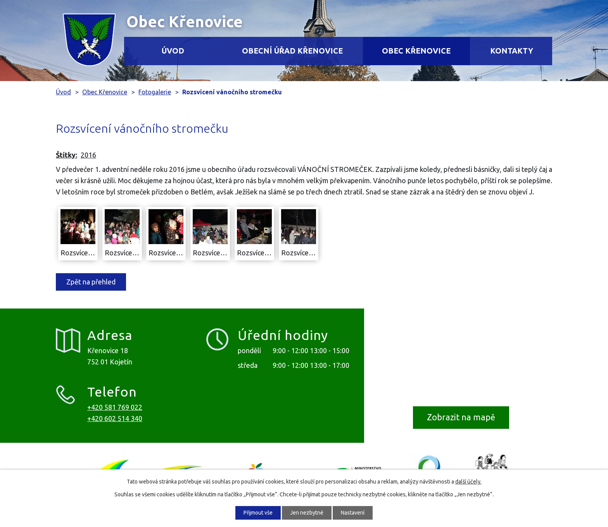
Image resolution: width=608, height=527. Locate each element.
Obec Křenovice (416, 51)
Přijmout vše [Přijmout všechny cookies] (258, 513)
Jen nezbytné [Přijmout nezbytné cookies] (306, 513)
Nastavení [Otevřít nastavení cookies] (352, 513)
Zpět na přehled (91, 282)
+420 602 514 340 (114, 418)
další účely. (468, 481)
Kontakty (511, 51)
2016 (88, 155)
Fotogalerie (154, 91)
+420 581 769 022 (114, 407)
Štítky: (66, 155)
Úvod (173, 51)
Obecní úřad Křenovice (292, 51)
